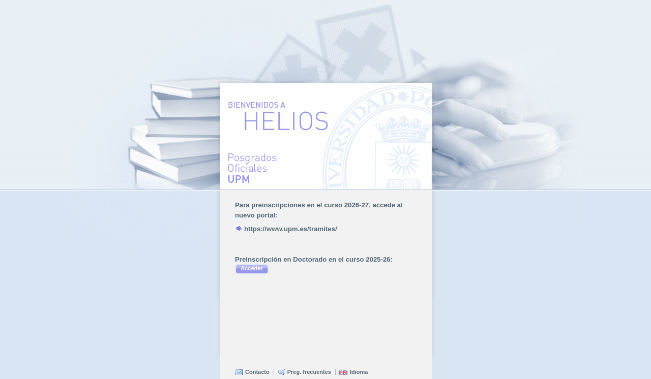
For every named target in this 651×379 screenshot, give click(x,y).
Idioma (359, 372)
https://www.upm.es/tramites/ (290, 229)
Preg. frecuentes (309, 372)
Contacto (257, 372)
